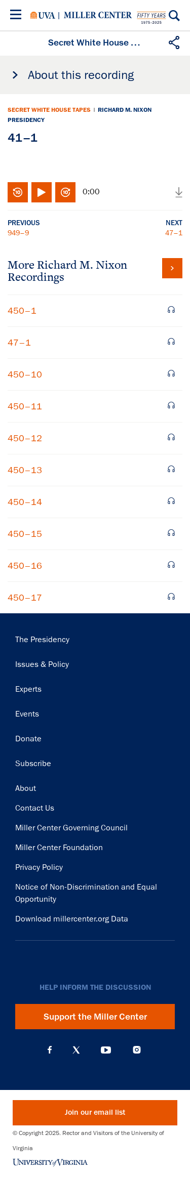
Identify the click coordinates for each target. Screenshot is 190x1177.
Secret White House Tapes (49, 110)
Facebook (50, 1050)
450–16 (25, 565)
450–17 (25, 597)
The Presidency (42, 640)
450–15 (25, 533)
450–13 (25, 470)
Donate (28, 739)
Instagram (137, 1049)
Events (27, 714)
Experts (28, 689)
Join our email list (95, 1112)
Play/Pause (41, 192)
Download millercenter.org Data (71, 919)
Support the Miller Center (95, 1016)
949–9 (18, 232)
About (25, 788)
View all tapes (172, 268)
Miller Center (98, 15)
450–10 (25, 374)
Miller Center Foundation (59, 848)
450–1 (22, 310)
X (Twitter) (76, 1050)
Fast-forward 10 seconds (65, 192)
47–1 (173, 232)
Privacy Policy (39, 867)
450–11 (25, 406)
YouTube (106, 1050)
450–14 (25, 502)
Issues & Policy (42, 664)
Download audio (178, 192)
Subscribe (33, 764)
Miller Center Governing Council (71, 828)
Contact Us (34, 808)
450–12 (25, 438)
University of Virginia (42, 15)
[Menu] (17, 16)
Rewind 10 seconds (18, 192)
